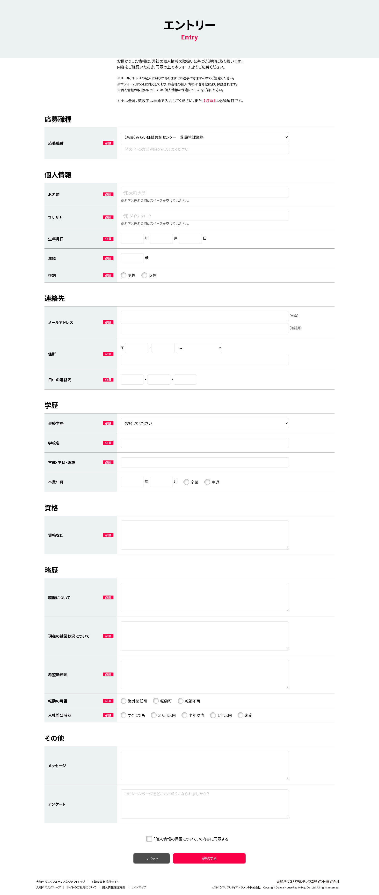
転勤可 (162, 701)
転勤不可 (189, 701)
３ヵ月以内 (163, 715)
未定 (245, 715)
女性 (148, 275)
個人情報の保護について (176, 839)
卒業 (190, 482)
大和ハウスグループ (48, 887)
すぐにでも (133, 715)
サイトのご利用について (81, 887)
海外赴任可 (134, 701)
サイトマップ (138, 887)
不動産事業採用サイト (105, 882)
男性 (128, 275)
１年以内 (221, 715)
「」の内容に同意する (187, 839)
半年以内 (193, 715)
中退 (211, 482)
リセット (151, 858)
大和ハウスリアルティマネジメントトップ (60, 882)
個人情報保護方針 (113, 887)
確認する (209, 858)
